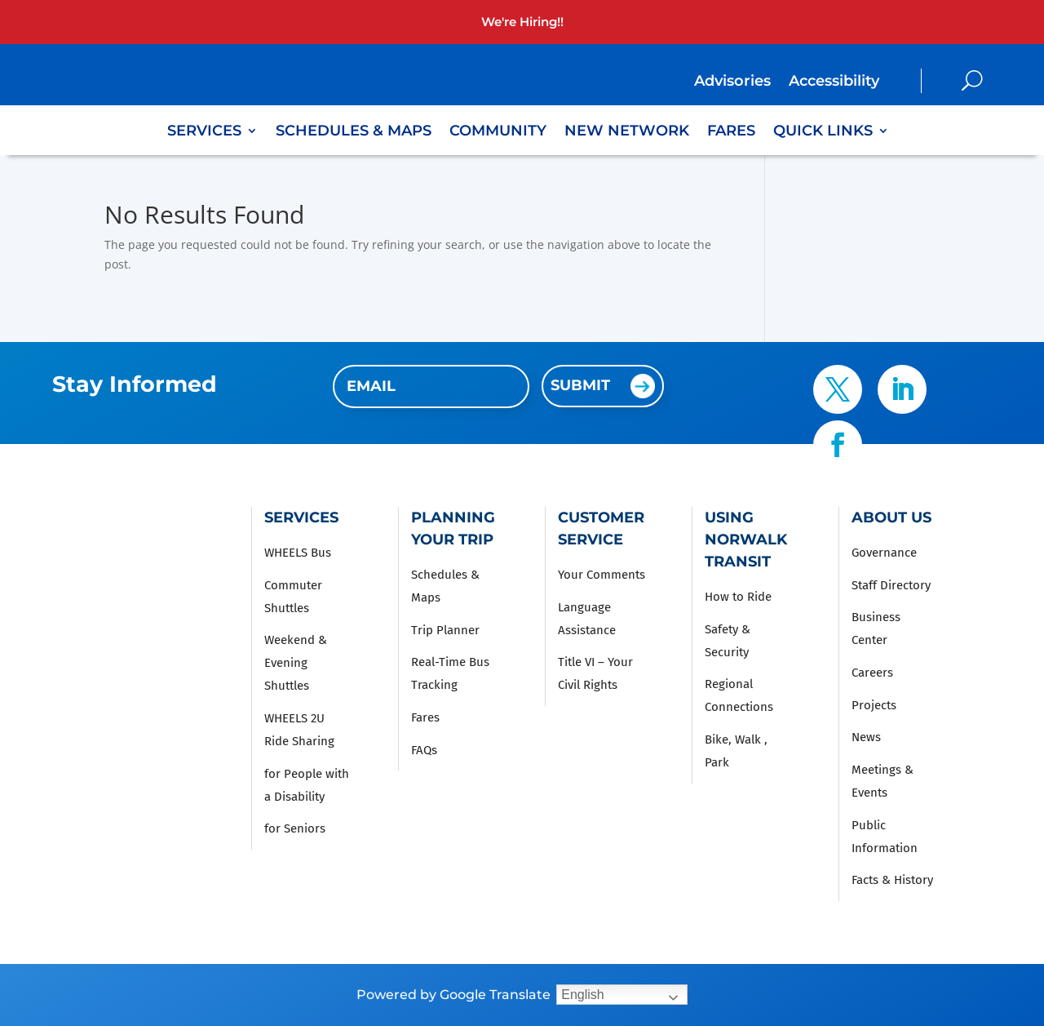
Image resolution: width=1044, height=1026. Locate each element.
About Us (891, 517)
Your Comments (601, 574)
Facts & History (892, 880)
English (582, 995)
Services (204, 132)
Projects (874, 705)
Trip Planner (445, 630)
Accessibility (834, 82)
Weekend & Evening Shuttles (295, 663)
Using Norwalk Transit (746, 540)
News (866, 737)
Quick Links (823, 132)
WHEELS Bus (297, 552)
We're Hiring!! (522, 21)
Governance (884, 552)
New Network (626, 132)
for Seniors (294, 828)
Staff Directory (891, 585)
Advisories (732, 82)
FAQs (424, 750)
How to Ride (738, 596)
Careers (872, 672)
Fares (731, 132)
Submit (580, 385)
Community (497, 132)
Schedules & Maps (353, 132)
